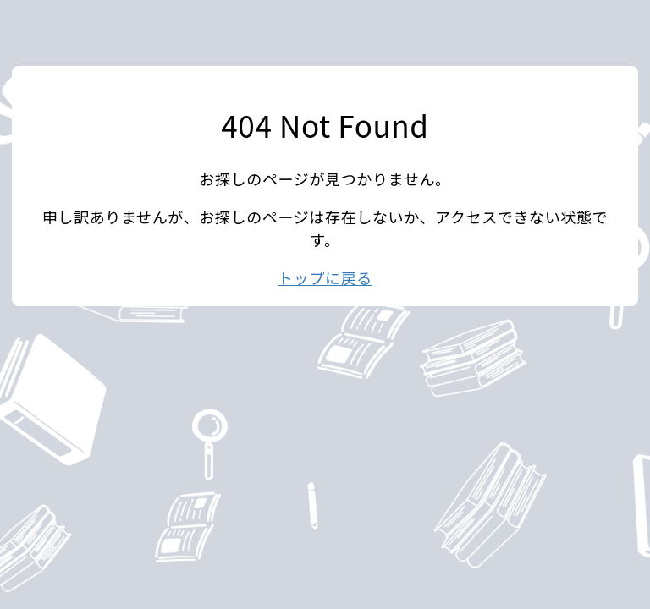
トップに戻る (325, 277)
